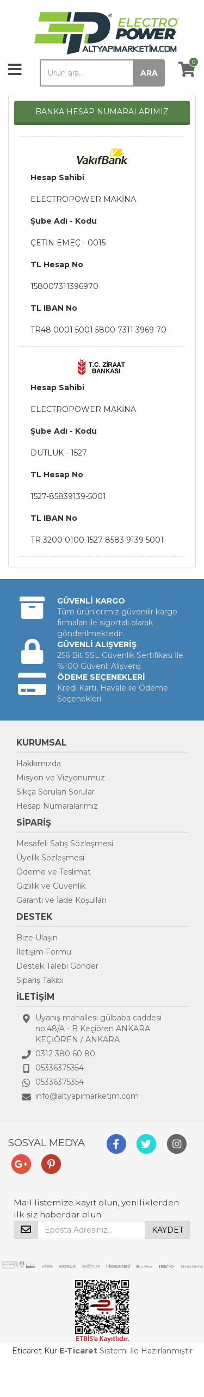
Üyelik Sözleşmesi (50, 858)
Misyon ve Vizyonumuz (60, 778)
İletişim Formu (43, 952)
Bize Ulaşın (37, 938)
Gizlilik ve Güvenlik (50, 886)
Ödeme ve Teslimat (53, 872)
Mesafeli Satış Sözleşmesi (64, 843)
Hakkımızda (38, 763)
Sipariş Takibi (40, 980)
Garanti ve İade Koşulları (61, 900)
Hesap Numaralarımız (57, 806)
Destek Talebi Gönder (57, 966)
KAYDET (167, 1230)
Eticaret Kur (34, 1351)
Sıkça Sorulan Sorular (55, 792)
